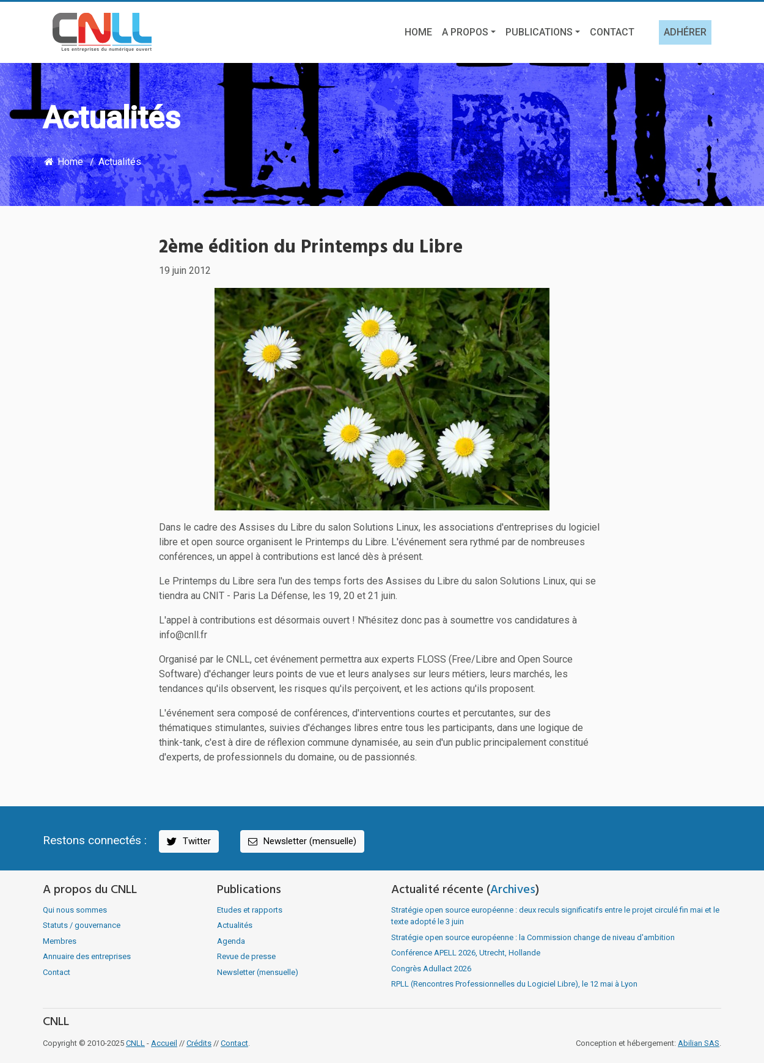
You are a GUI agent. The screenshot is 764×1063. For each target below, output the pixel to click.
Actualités (119, 161)
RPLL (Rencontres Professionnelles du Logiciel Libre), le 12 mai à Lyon (514, 983)
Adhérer (685, 32)
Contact (612, 32)
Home (418, 32)
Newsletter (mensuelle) (301, 841)
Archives (512, 890)
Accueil (164, 1043)
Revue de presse (246, 956)
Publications (539, 32)
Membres (59, 941)
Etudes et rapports (249, 909)
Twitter (188, 841)
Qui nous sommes (75, 909)
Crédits (198, 1043)
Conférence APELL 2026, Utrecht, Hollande (465, 952)
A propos (465, 32)
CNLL (135, 1043)
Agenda (231, 941)
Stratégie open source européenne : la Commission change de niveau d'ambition (533, 937)
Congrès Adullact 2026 (431, 968)
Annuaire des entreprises (87, 956)
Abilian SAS (698, 1043)
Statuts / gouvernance (81, 925)
